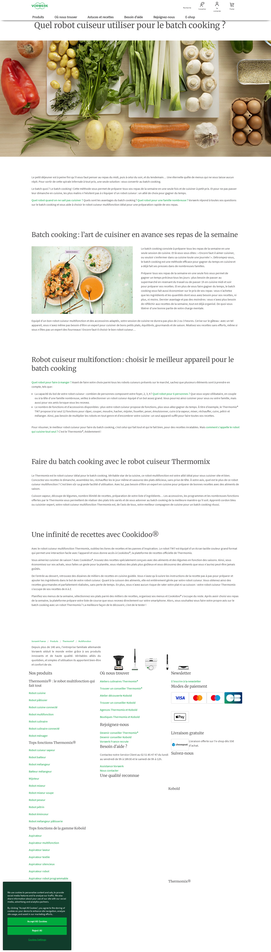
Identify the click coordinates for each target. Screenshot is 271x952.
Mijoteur (34, 778)
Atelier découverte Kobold (116, 695)
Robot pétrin (36, 807)
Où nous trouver (66, 17)
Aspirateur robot (39, 871)
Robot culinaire (38, 721)
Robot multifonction (41, 714)
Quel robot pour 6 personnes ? (171, 394)
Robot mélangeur (39, 764)
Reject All (37, 930)
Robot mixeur (37, 785)
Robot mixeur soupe (41, 793)
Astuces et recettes (101, 17)
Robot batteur (37, 757)
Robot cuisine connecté (43, 707)
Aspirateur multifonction (44, 843)
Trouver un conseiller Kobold (118, 702)
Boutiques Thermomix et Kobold (120, 717)
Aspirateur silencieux (42, 864)
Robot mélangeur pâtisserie (46, 821)
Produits (38, 17)
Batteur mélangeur (40, 771)
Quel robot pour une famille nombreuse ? (163, 200)
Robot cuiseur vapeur (42, 750)
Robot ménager (38, 735)
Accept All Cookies (37, 921)
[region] (37, 916)
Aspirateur (35, 835)
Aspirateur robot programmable (48, 878)
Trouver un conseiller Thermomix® (121, 688)
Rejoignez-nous (164, 17)
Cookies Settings (37, 939)
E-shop (190, 17)
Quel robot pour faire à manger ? (51, 382)
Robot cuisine (37, 693)
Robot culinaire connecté (44, 728)
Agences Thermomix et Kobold (118, 710)
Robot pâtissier (38, 700)
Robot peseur (37, 800)
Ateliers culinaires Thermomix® (119, 681)
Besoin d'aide (134, 17)
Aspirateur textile (39, 857)
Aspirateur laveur (39, 850)
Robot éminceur (39, 814)
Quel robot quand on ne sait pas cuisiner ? (57, 200)
